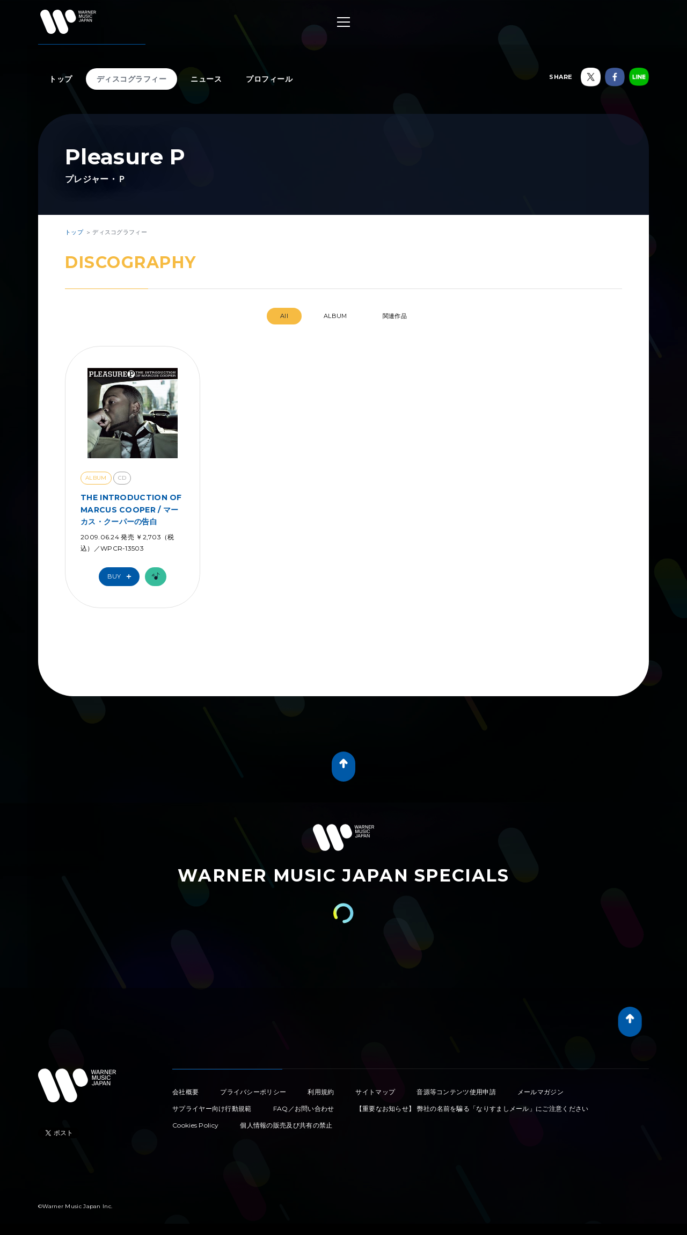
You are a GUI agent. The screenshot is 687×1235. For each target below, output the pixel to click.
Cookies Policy (195, 1125)
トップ (60, 79)
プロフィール (269, 79)
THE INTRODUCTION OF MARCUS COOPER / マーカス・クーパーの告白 (131, 509)
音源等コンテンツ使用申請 (456, 1092)
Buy (121, 576)
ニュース (206, 79)
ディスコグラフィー (132, 79)
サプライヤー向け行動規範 (212, 1108)
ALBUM (335, 316)
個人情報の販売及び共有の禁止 (286, 1125)
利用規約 (321, 1092)
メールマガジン (540, 1092)
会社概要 (185, 1092)
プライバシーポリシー (253, 1092)
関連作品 (395, 316)
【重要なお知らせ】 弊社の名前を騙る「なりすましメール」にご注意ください (472, 1108)
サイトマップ (375, 1092)
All (284, 316)
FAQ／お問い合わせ (303, 1108)
